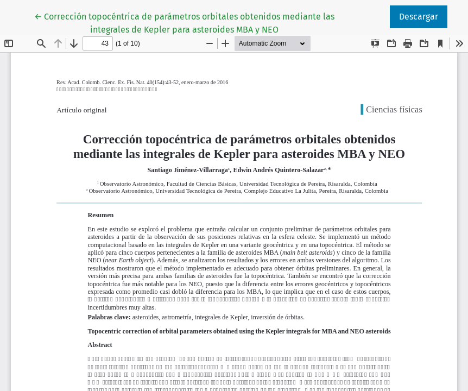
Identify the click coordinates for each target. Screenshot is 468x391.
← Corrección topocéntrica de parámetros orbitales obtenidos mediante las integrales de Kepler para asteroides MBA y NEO (184, 22)
